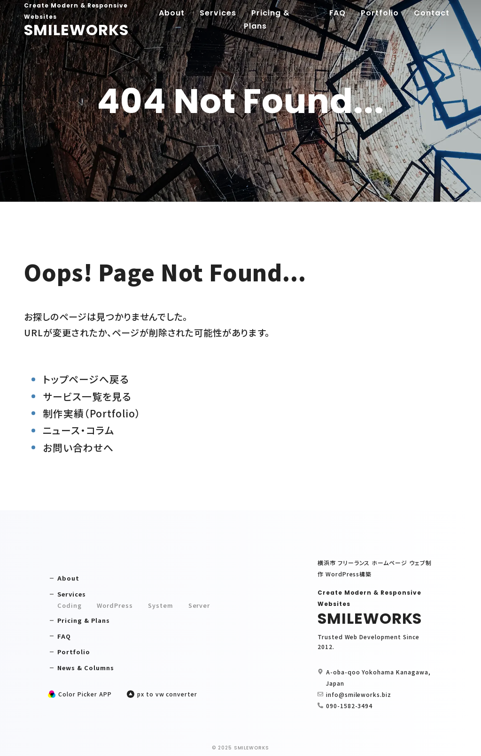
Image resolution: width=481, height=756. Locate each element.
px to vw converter (167, 694)
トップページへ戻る (86, 379)
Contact (432, 13)
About (172, 13)
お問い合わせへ (78, 447)
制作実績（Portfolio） (91, 413)
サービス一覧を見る (87, 396)
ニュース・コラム (79, 430)
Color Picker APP (84, 694)
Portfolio (380, 13)
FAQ (337, 13)
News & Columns (85, 667)
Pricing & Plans (267, 19)
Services (218, 13)
